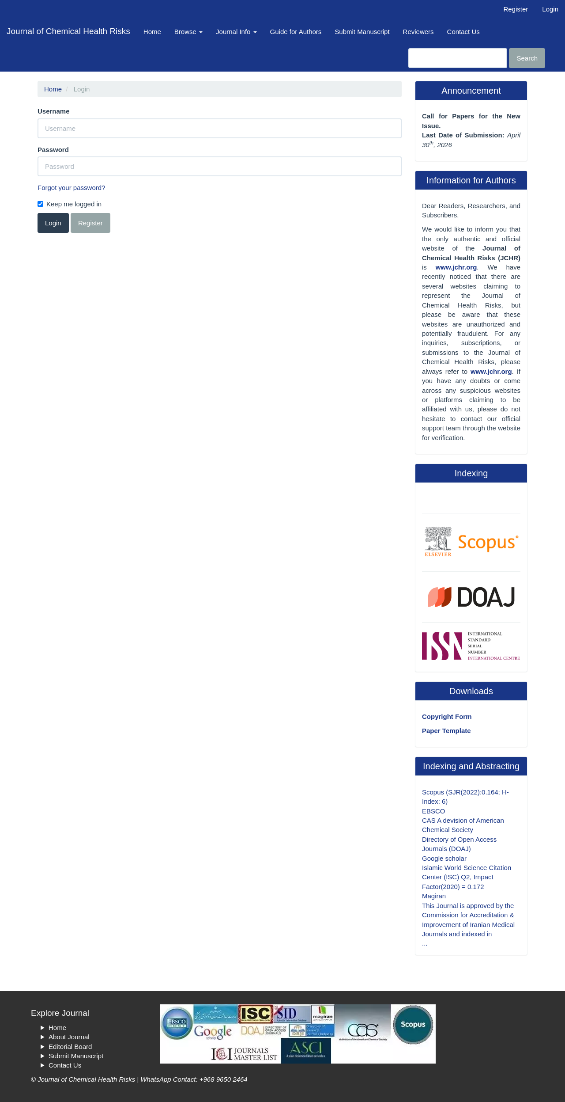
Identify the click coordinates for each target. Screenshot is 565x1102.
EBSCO (433, 811)
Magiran (434, 896)
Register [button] (90, 223)
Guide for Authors (296, 31)
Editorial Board (70, 1046)
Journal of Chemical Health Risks (68, 31)
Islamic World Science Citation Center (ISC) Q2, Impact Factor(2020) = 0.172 (466, 877)
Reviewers (418, 31)
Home (152, 31)
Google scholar (444, 858)
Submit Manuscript (362, 31)
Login (550, 9)
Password (53, 149)
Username (54, 111)
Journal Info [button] (236, 31)
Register (515, 9)
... (425, 943)
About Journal (69, 1037)
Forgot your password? (71, 187)
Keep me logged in (70, 204)
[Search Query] (457, 58)
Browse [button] (188, 31)
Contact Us (463, 31)
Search (527, 58)
